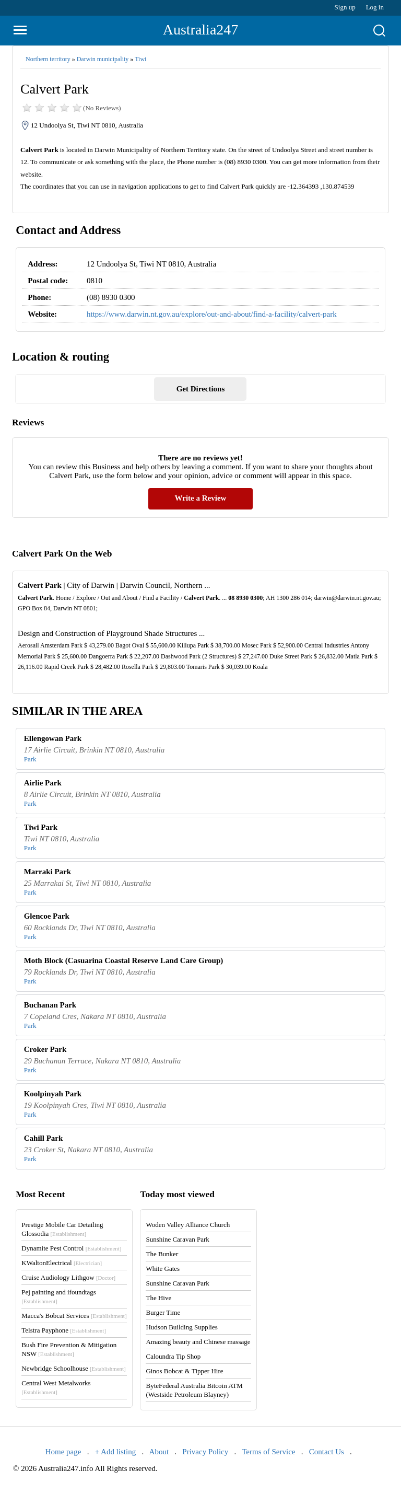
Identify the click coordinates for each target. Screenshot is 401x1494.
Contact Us (326, 1451)
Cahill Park (43, 1138)
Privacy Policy (205, 1451)
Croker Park (45, 1049)
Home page (63, 1451)
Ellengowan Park (52, 738)
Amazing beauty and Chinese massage (198, 1342)
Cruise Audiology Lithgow (68, 1277)
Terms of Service (268, 1451)
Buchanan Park (50, 1005)
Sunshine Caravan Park (177, 1239)
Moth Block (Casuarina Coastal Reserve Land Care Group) (123, 960)
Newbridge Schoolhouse (73, 1368)
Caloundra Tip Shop (173, 1356)
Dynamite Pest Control (71, 1248)
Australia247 (201, 29)
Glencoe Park (46, 916)
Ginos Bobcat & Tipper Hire (184, 1371)
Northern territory (48, 59)
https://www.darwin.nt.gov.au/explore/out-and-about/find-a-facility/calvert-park (212, 314)
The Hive (158, 1298)
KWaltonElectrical (61, 1263)
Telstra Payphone (63, 1330)
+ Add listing (115, 1451)
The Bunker (162, 1254)
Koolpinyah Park (52, 1094)
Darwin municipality (103, 59)
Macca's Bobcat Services (73, 1315)
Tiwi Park (40, 827)
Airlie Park (43, 783)
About (159, 1451)
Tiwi (140, 59)
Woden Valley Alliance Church (188, 1225)
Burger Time (163, 1312)
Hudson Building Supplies (181, 1327)
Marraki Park (47, 871)
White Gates (163, 1268)
